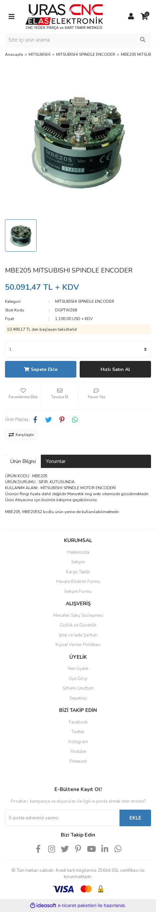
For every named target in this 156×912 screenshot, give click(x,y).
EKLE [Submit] (135, 818)
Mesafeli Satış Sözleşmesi (78, 616)
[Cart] (144, 16)
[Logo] (64, 16)
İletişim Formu (78, 592)
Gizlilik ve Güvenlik (78, 625)
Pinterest (78, 761)
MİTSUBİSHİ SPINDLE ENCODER (84, 301)
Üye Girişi (78, 679)
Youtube (78, 751)
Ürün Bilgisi (23, 461)
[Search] (78, 40)
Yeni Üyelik (78, 669)
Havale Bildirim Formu (78, 582)
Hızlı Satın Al (115, 369)
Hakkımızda (78, 552)
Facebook (78, 722)
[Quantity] (78, 349)
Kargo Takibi (78, 572)
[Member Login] (131, 17)
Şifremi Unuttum (78, 688)
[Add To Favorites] (23, 396)
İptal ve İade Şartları (78, 635)
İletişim (78, 562)
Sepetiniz (78, 698)
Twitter (78, 732)
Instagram (78, 742)
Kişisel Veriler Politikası (78, 645)
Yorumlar (56, 461)
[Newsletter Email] (62, 818)
